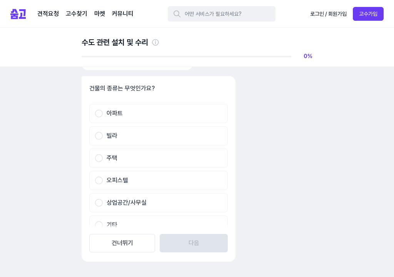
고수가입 (368, 14)
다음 (194, 243)
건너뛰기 (122, 243)
